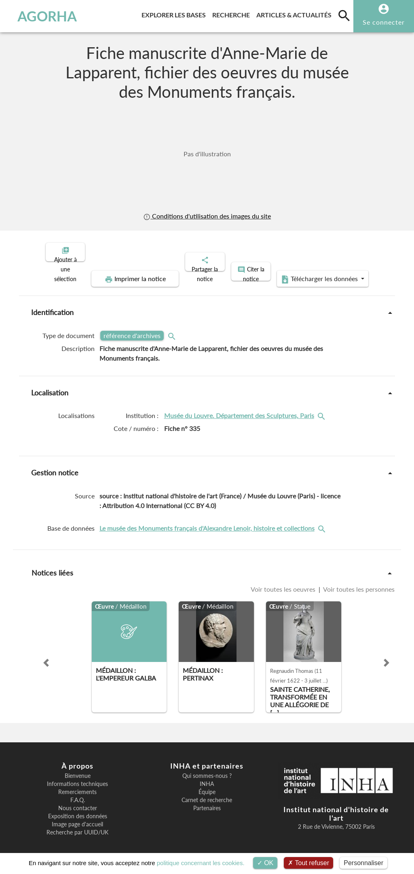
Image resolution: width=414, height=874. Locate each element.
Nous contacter (77, 801)
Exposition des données (77, 809)
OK (265, 862)
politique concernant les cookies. (201, 862)
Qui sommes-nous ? (207, 769)
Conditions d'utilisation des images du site (207, 216)
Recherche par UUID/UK (77, 826)
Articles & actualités (295, 13)
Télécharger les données (298, 272)
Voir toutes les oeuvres (284, 582)
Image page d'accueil (77, 817)
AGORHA (42, 16)
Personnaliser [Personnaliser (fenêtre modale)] (363, 862)
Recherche (232, 13)
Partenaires (207, 801)
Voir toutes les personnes (358, 582)
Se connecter (384, 22)
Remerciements (77, 785)
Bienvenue (78, 769)
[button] (46, 656)
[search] (344, 15)
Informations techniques (77, 777)
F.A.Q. (77, 793)
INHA (207, 777)
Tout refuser (308, 862)
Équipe (207, 785)
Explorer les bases (175, 13)
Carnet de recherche (207, 793)
